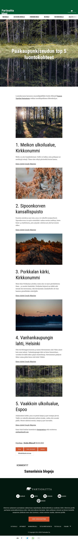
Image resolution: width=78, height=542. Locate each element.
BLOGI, (25, 44)
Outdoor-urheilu (19, 17)
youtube (62, 496)
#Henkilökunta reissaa (24, 453)
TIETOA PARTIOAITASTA (46, 526)
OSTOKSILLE (14, 526)
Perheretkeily (34, 17)
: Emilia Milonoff (29, 443)
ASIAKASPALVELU (32, 526)
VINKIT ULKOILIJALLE (46, 44)
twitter (34, 496)
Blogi (19, 449)
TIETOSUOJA (57, 526)
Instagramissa (41, 429)
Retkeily (46, 17)
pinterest (41, 500)
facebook (20, 496)
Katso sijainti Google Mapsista (26, 164)
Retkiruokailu (59, 17)
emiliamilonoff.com (22, 432)
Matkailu (6, 17)
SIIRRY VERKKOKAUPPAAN (39, 519)
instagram (47, 496)
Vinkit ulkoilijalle (30, 449)
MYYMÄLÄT (23, 526)
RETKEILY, (33, 44)
